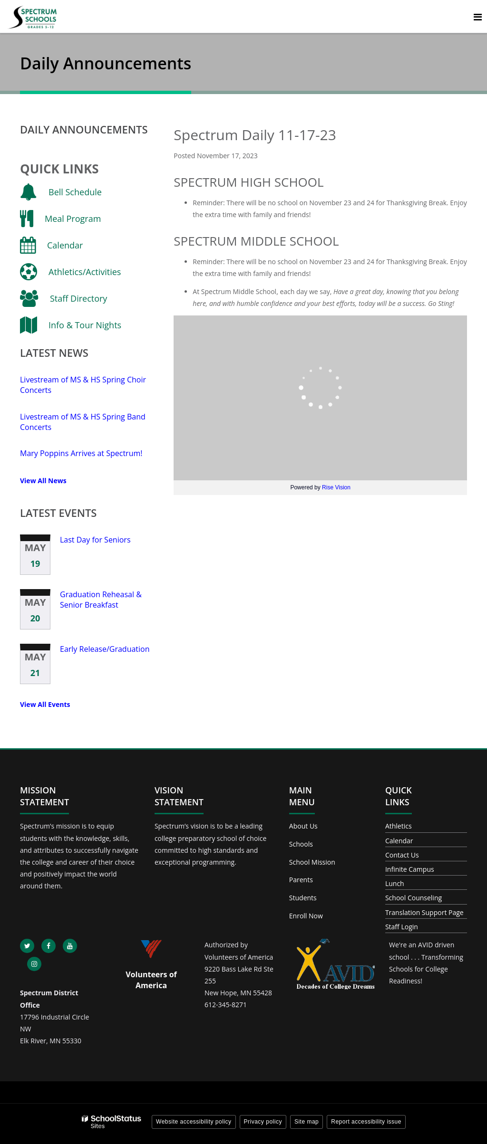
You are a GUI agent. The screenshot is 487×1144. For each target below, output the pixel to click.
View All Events (45, 704)
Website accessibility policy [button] (194, 1121)
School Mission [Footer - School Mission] (312, 862)
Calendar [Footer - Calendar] (399, 840)
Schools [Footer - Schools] (301, 843)
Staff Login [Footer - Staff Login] (401, 926)
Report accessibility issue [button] (366, 1121)
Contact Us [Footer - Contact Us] (402, 854)
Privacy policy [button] (263, 1121)
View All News (43, 480)
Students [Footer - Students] (303, 897)
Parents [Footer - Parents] (301, 879)
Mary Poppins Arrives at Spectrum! (81, 453)
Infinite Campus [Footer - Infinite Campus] (409, 869)
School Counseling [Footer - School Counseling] (413, 897)
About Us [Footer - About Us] (303, 825)
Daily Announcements (84, 129)
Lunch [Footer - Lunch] (394, 883)
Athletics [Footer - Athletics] (398, 825)
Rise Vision (336, 487)
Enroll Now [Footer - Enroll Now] (306, 915)
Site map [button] (306, 1121)
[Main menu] (477, 16)
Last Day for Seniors (95, 539)
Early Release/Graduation (105, 649)
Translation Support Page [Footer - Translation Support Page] (424, 912)
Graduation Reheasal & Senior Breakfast (101, 599)
